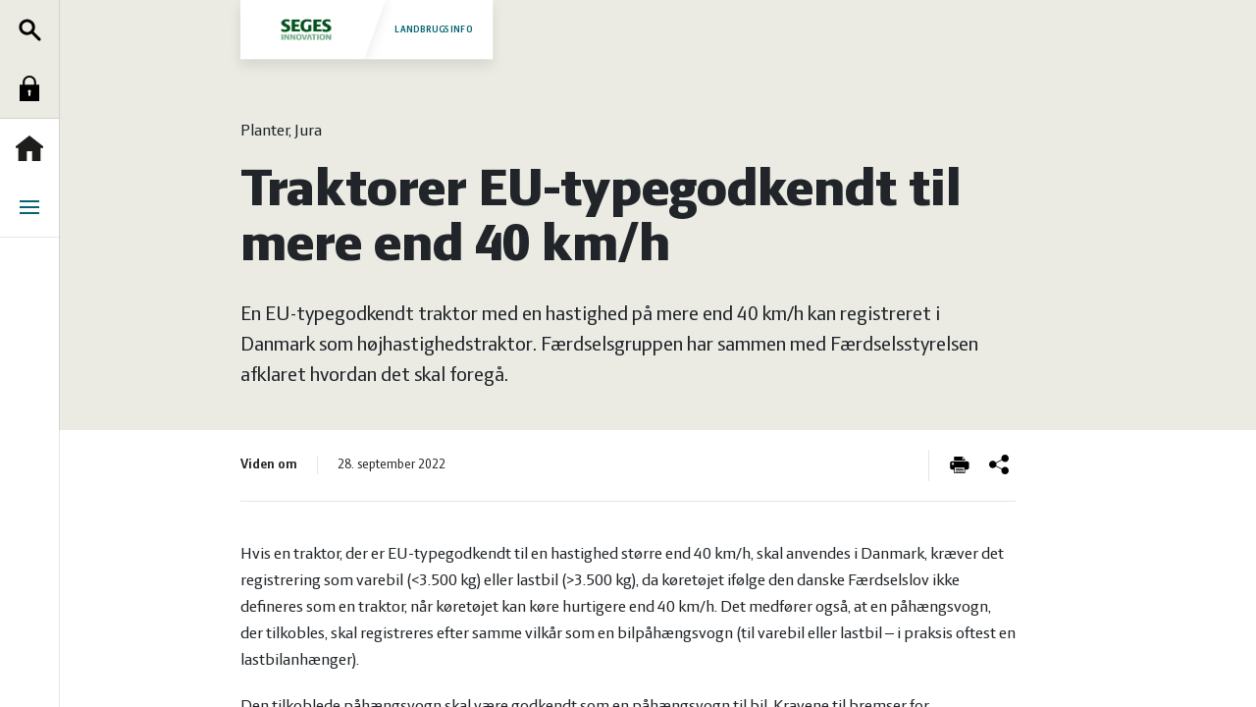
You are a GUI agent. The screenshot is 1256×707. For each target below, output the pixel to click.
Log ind (34, 88)
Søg (34, 29)
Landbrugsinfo (366, 29)
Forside (34, 148)
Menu (34, 207)
